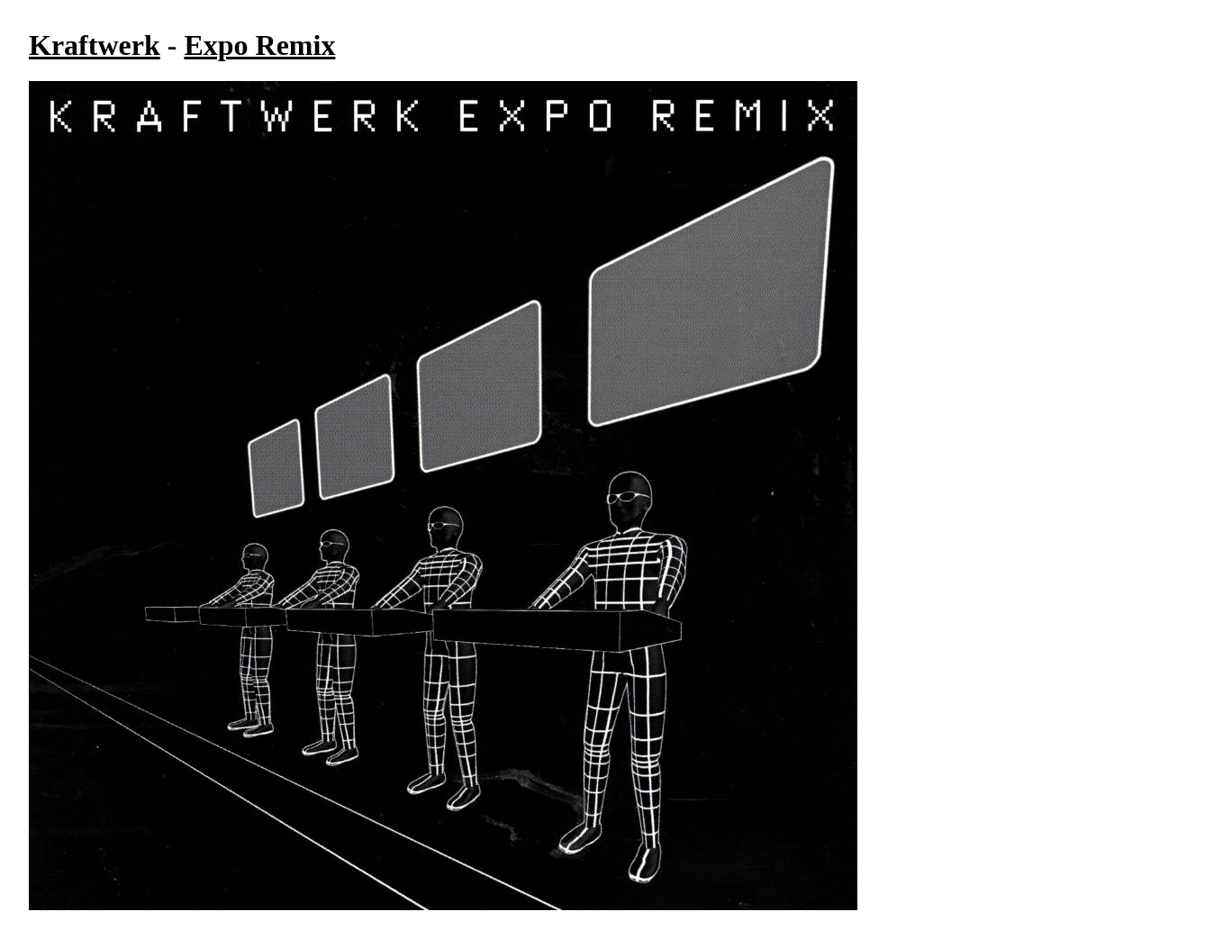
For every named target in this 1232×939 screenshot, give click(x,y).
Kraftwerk (94, 45)
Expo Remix (259, 45)
